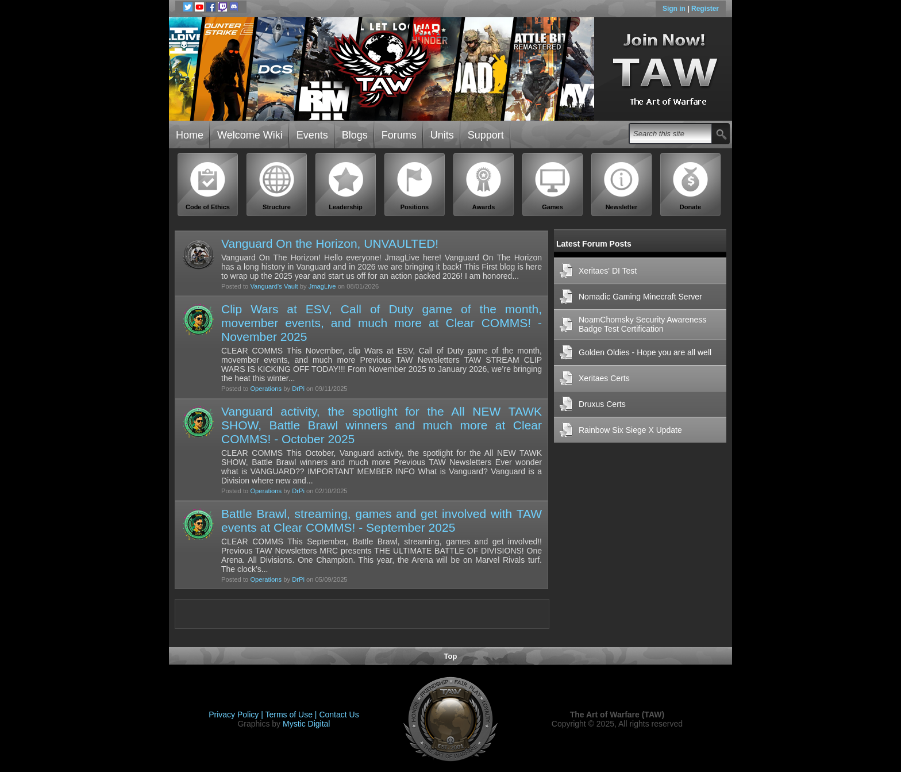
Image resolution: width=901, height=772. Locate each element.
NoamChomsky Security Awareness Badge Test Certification (642, 324)
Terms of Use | (292, 714)
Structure (277, 186)
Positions (414, 186)
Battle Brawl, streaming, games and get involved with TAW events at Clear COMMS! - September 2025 (381, 520)
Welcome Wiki (250, 135)
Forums (399, 135)
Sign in (675, 9)
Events (312, 135)
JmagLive (322, 286)
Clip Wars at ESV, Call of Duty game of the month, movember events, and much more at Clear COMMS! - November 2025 (381, 322)
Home (189, 135)
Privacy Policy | (237, 714)
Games (552, 186)
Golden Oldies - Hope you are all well (645, 352)
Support (486, 135)
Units (442, 135)
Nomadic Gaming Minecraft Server (640, 296)
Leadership (346, 186)
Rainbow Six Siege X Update (630, 430)
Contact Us (339, 714)
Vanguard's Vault (274, 286)
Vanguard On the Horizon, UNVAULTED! (329, 243)
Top (450, 656)
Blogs (355, 135)
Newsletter (621, 186)
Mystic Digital (306, 723)
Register (705, 9)
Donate (690, 186)
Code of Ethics (208, 186)
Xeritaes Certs (604, 378)
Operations (266, 388)
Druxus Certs (602, 404)
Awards (483, 186)
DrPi (298, 388)
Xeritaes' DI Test (608, 270)
